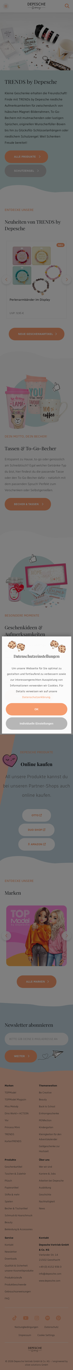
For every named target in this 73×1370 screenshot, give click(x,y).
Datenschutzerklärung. (36, 697)
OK (36, 709)
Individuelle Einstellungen (36, 723)
